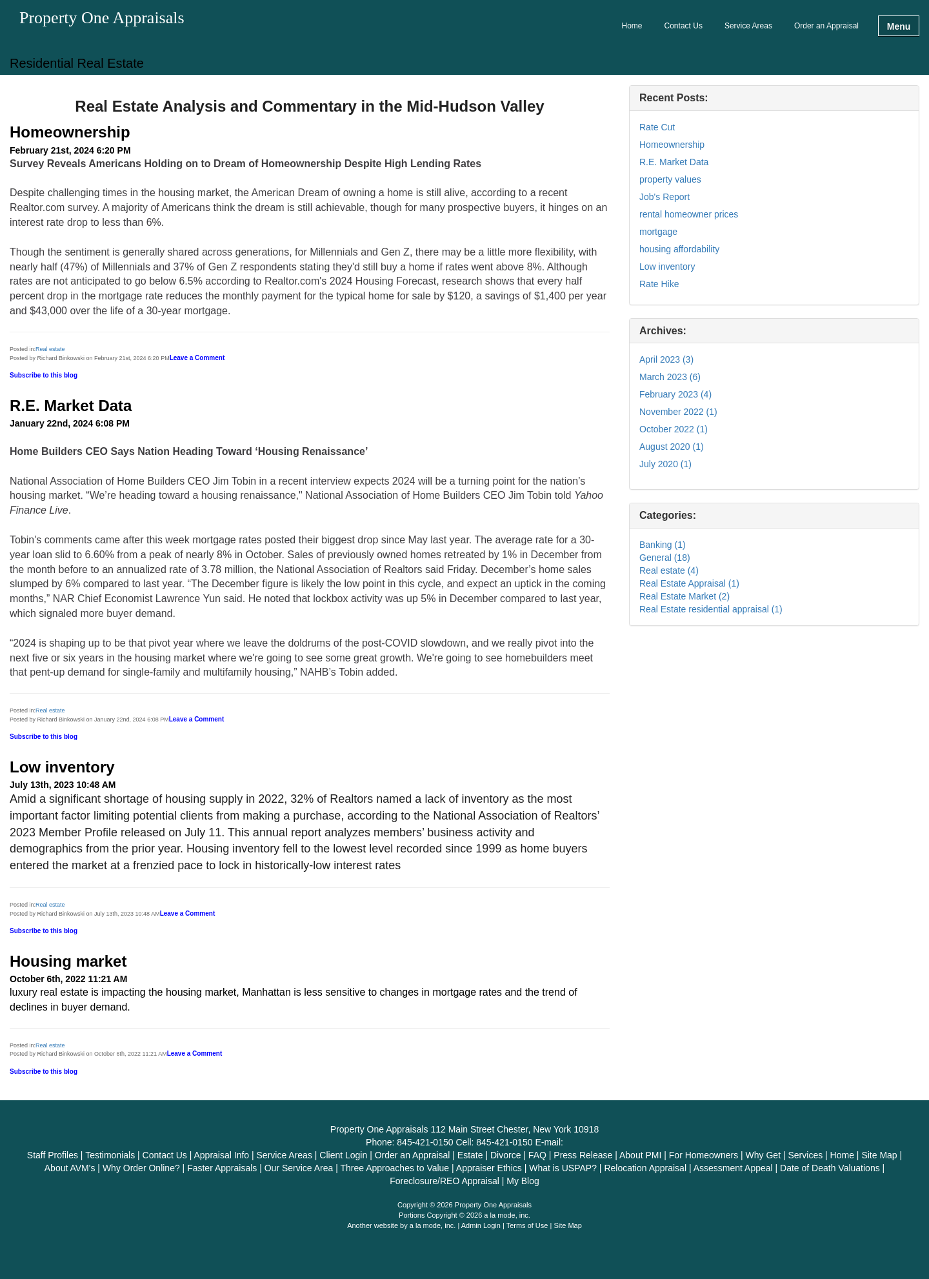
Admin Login (481, 1225)
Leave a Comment (197, 357)
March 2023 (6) (670, 377)
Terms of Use (527, 1225)
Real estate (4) (669, 570)
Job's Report (664, 197)
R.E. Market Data (71, 405)
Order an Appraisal (826, 25)
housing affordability (679, 249)
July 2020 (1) (665, 464)
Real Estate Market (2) (684, 596)
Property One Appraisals (102, 18)
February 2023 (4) (675, 394)
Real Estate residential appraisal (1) (711, 609)
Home (632, 25)
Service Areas (748, 25)
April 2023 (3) (666, 359)
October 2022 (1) (673, 429)
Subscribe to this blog (43, 375)
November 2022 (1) (678, 412)
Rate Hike (659, 284)
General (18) (664, 557)
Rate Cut (657, 127)
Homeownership (70, 132)
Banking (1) (662, 544)
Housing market (68, 961)
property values (670, 179)
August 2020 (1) (671, 446)
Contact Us (683, 25)
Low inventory (62, 767)
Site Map (567, 1225)
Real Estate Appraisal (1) (689, 583)
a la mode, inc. (433, 1225)
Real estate (50, 349)
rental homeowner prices (688, 214)
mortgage (658, 232)
